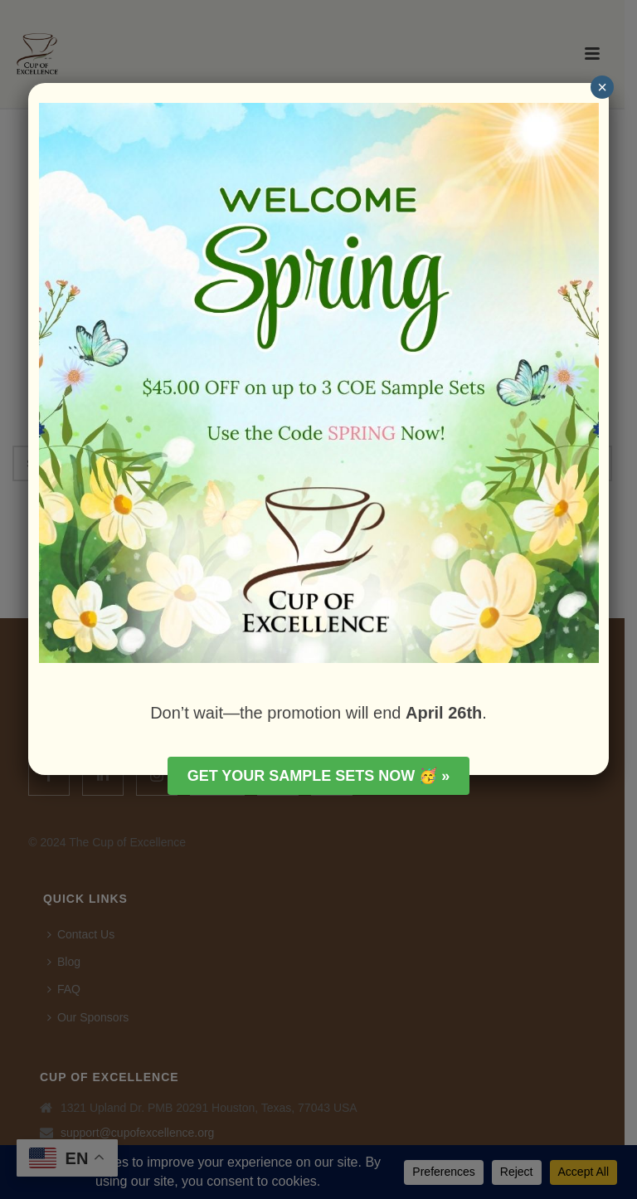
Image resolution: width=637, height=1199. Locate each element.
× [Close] (602, 87)
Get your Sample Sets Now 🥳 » (318, 776)
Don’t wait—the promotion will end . (318, 713)
